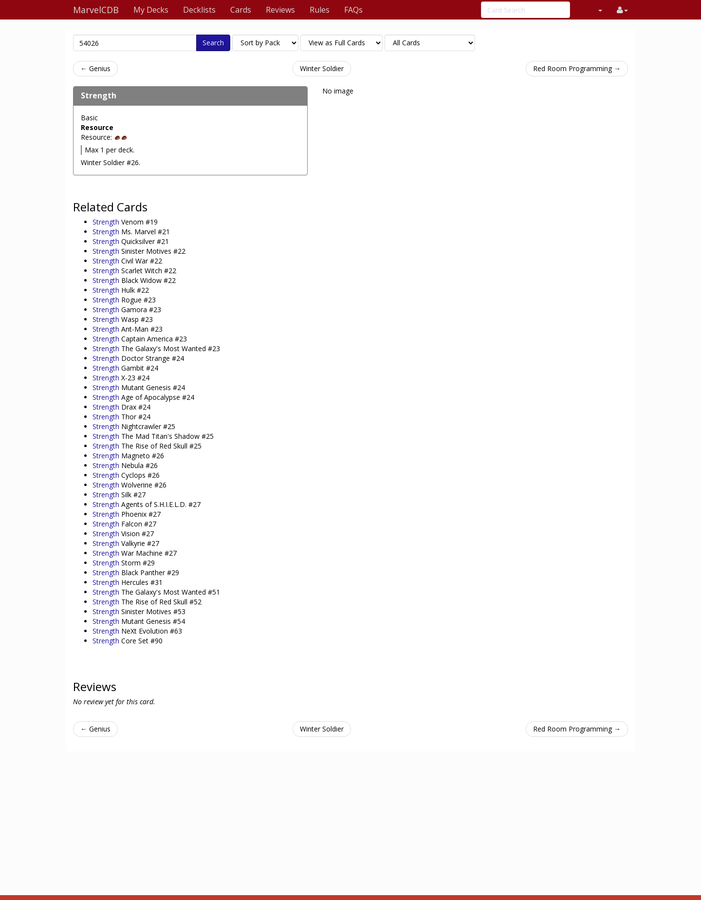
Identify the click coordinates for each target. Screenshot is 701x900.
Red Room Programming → (577, 68)
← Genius (95, 68)
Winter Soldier (322, 68)
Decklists (199, 9)
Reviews (280, 9)
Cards (240, 9)
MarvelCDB (96, 10)
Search (213, 42)
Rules (320, 9)
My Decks (150, 9)
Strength (98, 95)
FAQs (353, 9)
